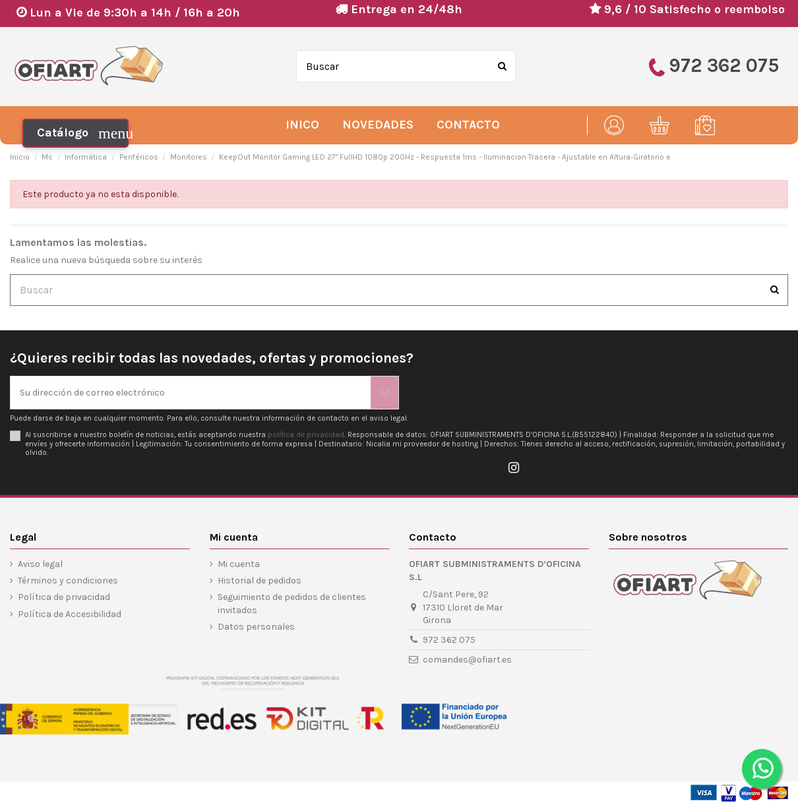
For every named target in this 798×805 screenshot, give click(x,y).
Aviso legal (40, 564)
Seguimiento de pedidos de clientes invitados (292, 603)
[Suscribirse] (384, 392)
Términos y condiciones (68, 580)
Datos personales (256, 626)
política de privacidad (306, 435)
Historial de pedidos (259, 580)
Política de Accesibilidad (69, 614)
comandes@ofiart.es (467, 659)
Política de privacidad (64, 597)
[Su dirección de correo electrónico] (191, 392)
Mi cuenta (239, 564)
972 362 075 (449, 639)
